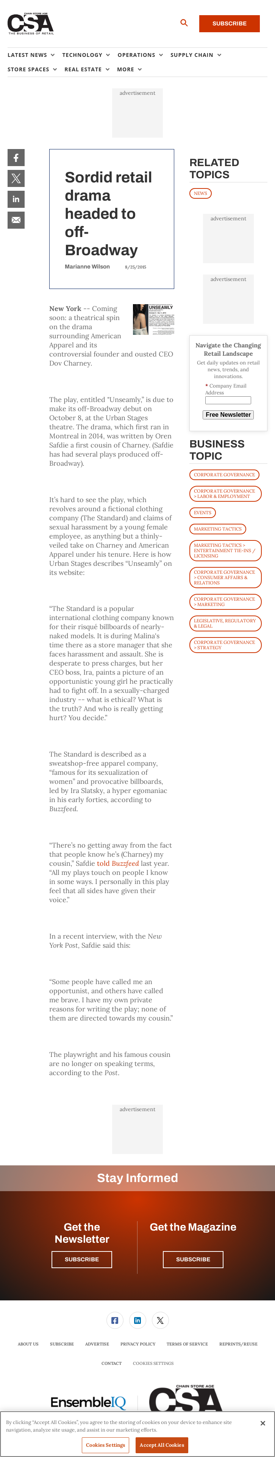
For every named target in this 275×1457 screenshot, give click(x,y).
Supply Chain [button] (191, 54)
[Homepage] (31, 24)
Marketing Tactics (218, 529)
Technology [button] (82, 54)
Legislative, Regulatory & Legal (225, 623)
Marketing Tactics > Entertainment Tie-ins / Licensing (224, 550)
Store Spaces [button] (28, 69)
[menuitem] (35, 55)
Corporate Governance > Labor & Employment (224, 493)
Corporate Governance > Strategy (224, 644)
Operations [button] (136, 54)
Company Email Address (226, 389)
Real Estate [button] (83, 69)
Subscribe (229, 23)
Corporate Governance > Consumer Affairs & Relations (224, 577)
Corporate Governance (224, 474)
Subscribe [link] (62, 1344)
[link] (16, 157)
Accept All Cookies (162, 1445)
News (200, 193)
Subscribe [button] (82, 1259)
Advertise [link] (97, 1344)
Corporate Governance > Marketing (224, 601)
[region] (137, 1434)
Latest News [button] (27, 54)
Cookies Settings (153, 1363)
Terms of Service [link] (187, 1344)
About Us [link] (28, 1344)
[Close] (263, 1423)
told (118, 863)
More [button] (125, 69)
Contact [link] (112, 1363)
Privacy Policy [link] (137, 1344)
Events (202, 512)
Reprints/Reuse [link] (238, 1344)
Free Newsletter (228, 414)
